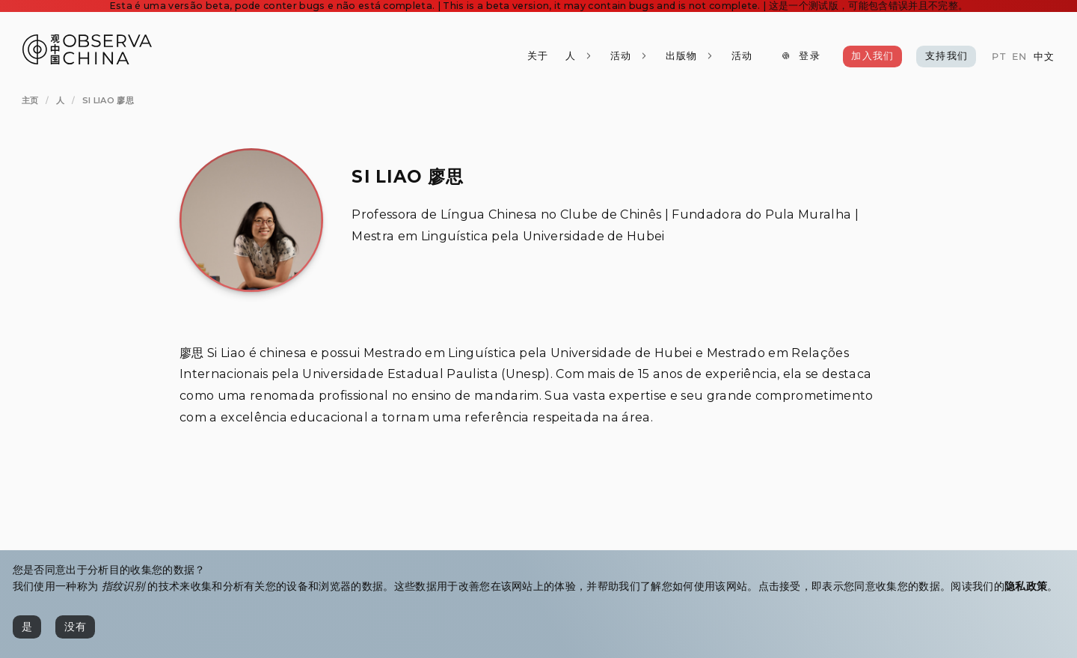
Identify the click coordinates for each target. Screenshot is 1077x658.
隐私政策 (1025, 586)
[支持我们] (946, 56)
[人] (579, 56)
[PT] (998, 57)
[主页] (30, 100)
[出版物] (689, 56)
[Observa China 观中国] (87, 60)
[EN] (1019, 57)
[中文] (1043, 57)
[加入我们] (873, 56)
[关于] (538, 56)
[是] (27, 627)
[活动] (741, 56)
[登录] (801, 56)
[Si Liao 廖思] (108, 100)
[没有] (75, 627)
